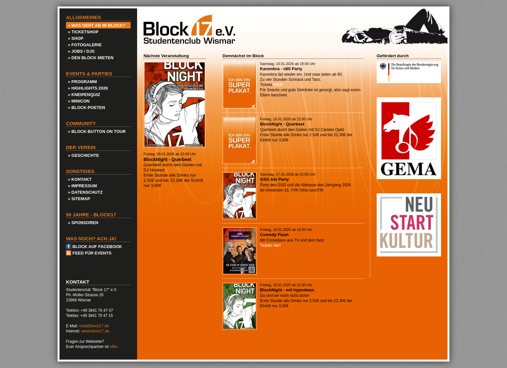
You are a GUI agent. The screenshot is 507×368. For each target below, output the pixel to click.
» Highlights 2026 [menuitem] (88, 88)
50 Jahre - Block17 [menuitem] (91, 214)
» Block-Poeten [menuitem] (86, 107)
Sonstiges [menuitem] (80, 171)
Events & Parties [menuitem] (89, 73)
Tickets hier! (270, 245)
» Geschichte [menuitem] (83, 155)
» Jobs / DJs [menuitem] (81, 51)
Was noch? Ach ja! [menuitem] (91, 238)
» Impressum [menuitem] (82, 185)
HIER (278, 84)
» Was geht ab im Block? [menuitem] (96, 25)
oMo (113, 346)
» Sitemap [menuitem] (79, 198)
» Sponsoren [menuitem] (83, 222)
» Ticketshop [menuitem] (83, 31)
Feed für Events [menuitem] (92, 253)
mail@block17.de (94, 326)
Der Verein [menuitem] (81, 147)
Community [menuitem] (81, 123)
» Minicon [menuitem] (79, 101)
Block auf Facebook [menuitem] (97, 246)
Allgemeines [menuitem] (83, 17)
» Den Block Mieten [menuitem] (90, 57)
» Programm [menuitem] (82, 81)
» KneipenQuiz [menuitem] (84, 94)
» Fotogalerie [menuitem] (85, 44)
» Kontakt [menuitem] (80, 179)
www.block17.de (95, 331)
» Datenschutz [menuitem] (85, 192)
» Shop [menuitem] (75, 38)
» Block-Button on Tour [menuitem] (97, 131)
